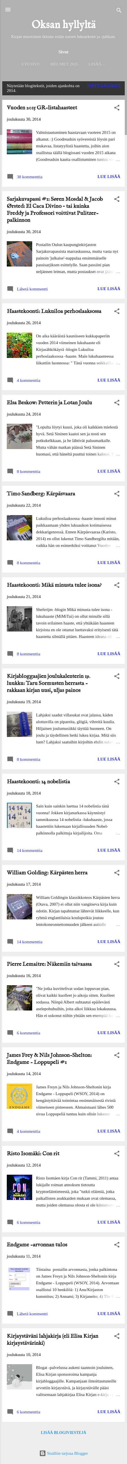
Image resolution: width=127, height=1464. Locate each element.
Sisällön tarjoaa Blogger (63, 1453)
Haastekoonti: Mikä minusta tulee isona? (54, 585)
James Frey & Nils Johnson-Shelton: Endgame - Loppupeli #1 (49, 1059)
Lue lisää (109, 176)
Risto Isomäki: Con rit (33, 1153)
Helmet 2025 (64, 64)
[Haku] (119, 11)
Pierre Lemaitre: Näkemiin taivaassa (49, 964)
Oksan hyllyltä (64, 25)
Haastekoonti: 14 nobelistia (38, 781)
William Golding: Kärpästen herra (47, 872)
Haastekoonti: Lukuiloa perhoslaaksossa (54, 311)
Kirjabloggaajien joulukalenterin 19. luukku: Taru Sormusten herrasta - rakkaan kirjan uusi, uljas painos (48, 683)
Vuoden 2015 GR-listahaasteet (42, 107)
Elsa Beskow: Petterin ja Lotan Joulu (49, 402)
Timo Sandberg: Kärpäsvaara (41, 493)
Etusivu (30, 64)
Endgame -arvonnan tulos (37, 1244)
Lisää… (97, 64)
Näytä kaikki (104, 86)
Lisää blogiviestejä (63, 1433)
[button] (116, 108)
